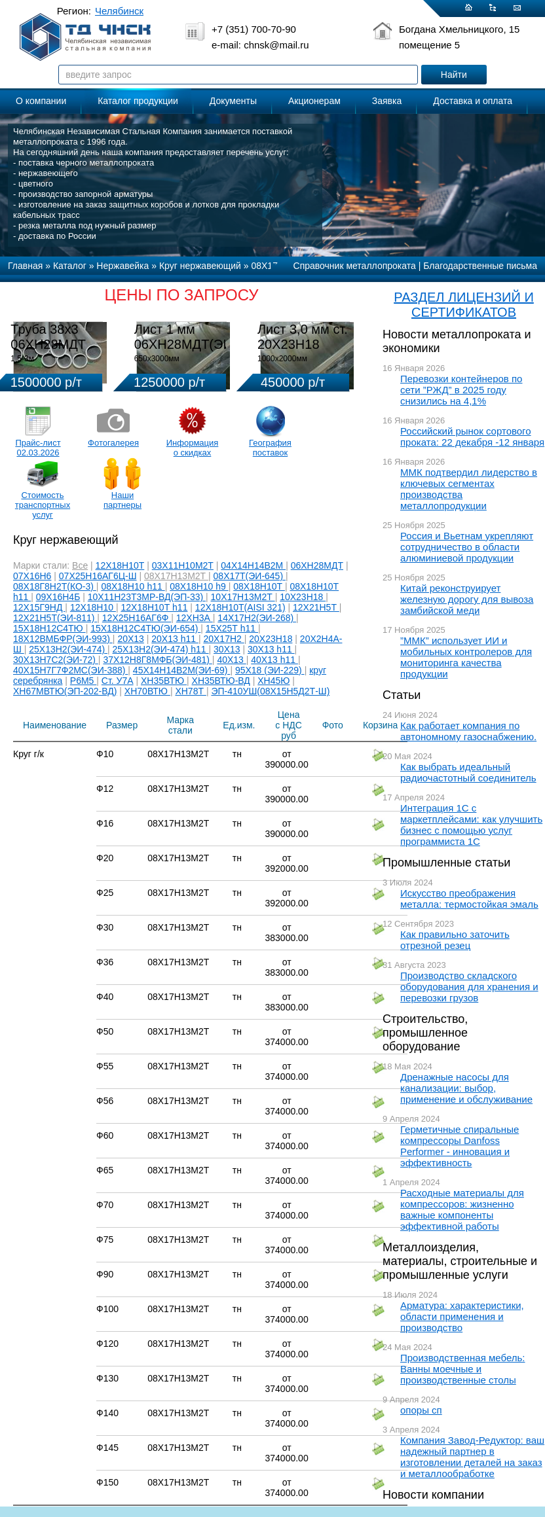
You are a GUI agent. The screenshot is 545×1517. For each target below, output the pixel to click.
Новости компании (433, 1494)
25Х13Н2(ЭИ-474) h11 (161, 649)
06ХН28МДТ (317, 565)
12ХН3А (194, 618)
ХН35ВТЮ (164, 680)
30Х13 (227, 649)
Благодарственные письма (480, 265)
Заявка (387, 101)
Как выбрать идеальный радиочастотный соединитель (468, 772)
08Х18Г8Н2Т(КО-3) (54, 586)
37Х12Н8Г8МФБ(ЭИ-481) (157, 659)
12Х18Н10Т (120, 565)
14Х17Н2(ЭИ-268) (256, 618)
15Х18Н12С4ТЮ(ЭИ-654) (145, 628)
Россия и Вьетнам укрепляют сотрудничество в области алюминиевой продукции (466, 546)
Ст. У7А (118, 680)
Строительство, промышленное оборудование (425, 1032)
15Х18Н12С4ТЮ (49, 628)
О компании (41, 101)
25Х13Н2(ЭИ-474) (68, 649)
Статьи (402, 695)
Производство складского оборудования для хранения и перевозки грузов (469, 986)
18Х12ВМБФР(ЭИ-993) (63, 639)
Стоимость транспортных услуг (42, 505)
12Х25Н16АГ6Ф (136, 618)
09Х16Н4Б (58, 597)
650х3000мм (156, 358)
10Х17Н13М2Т (243, 597)
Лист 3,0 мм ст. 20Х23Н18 (302, 336)
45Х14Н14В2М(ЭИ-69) (182, 670)
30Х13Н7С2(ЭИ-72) (55, 659)
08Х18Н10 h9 (199, 586)
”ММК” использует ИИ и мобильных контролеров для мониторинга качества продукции (466, 657)
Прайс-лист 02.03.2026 (37, 447)
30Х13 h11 (271, 649)
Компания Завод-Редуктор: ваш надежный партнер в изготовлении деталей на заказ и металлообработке (472, 1457)
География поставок (270, 447)
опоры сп (421, 1410)
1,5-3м (22, 358)
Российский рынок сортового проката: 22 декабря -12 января (472, 436)
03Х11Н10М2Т (183, 565)
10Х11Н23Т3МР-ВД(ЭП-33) (147, 597)
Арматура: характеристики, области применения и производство (462, 1316)
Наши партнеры (122, 500)
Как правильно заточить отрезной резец (455, 940)
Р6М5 (83, 680)
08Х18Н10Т (259, 586)
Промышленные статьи (446, 862)
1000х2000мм (282, 358)
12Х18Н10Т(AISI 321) (240, 607)
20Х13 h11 (174, 639)
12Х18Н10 (93, 607)
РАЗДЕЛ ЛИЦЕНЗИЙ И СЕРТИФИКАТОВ (464, 304)
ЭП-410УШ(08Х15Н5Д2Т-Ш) (270, 691)
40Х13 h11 (274, 659)
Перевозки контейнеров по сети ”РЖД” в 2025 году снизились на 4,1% (461, 389)
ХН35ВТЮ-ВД (221, 680)
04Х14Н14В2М (253, 565)
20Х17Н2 (223, 639)
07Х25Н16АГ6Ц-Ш (98, 576)
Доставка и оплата (472, 101)
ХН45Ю (273, 680)
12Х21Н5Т (316, 607)
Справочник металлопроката (354, 265)
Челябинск (119, 10)
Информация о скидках (192, 447)
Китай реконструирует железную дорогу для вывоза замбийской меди (466, 599)
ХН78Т (190, 691)
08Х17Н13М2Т (176, 576)
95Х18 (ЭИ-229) (270, 670)
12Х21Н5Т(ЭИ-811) (55, 618)
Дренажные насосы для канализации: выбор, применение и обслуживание (466, 1088)
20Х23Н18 (270, 639)
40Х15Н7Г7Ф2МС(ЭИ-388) (70, 670)
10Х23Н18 (303, 597)
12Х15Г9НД (39, 607)
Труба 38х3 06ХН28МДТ (48, 336)
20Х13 (130, 639)
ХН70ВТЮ (147, 691)
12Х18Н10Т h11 (154, 607)
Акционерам (314, 101)
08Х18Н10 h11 (132, 586)
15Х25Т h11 (232, 628)
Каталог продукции (138, 101)
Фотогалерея (113, 443)
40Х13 (231, 659)
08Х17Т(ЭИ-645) (250, 576)
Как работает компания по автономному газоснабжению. (468, 731)
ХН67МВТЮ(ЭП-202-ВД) (65, 691)
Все (80, 565)
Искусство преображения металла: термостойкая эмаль (469, 898)
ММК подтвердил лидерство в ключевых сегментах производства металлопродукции (468, 489)
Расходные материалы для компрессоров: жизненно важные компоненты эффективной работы (462, 1209)
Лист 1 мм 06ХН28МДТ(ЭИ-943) (198, 336)
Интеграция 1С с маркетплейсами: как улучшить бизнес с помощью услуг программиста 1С (471, 824)
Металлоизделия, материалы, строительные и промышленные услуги (460, 1261)
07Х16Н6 (32, 576)
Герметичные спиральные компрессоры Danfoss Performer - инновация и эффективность (459, 1146)
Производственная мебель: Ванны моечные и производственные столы (462, 1368)
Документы (233, 101)
